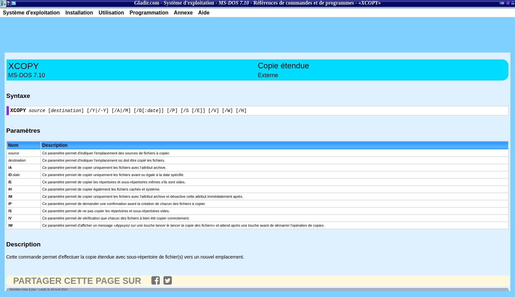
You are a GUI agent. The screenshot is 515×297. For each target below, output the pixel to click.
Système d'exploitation (189, 3)
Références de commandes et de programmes (303, 3)
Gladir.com (146, 3)
